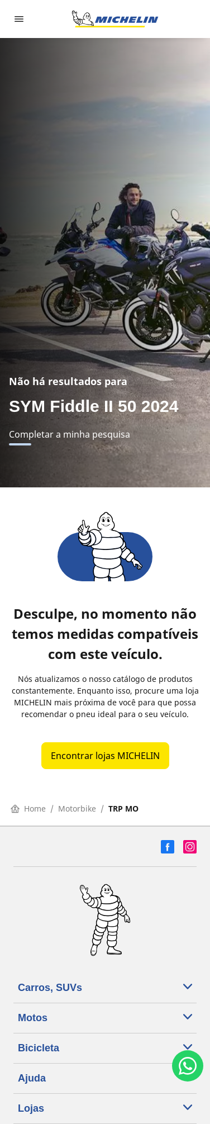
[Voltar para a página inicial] (115, 19)
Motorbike (77, 808)
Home (28, 808)
